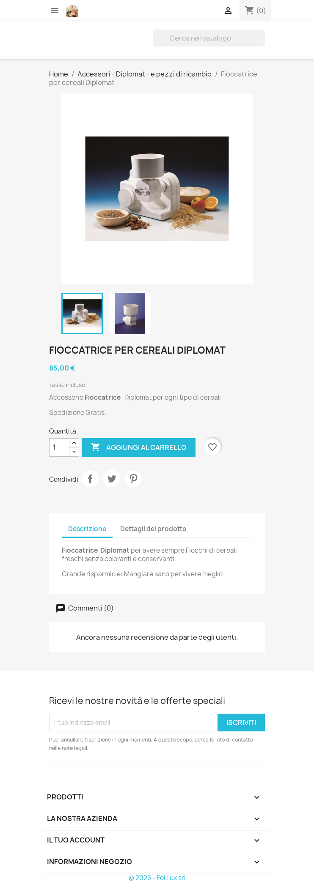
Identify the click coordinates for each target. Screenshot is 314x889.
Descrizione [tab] (87, 528)
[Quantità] (59, 447)
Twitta (111, 478)
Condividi (90, 478)
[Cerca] (209, 38)
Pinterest (133, 478)
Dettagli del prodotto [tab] (153, 528)
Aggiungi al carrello (139, 447)
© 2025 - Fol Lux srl (157, 877)
